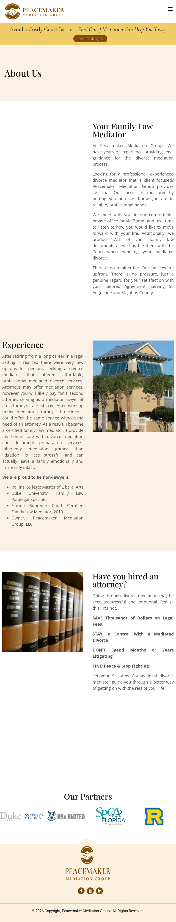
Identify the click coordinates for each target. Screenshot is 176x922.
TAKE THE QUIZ (90, 39)
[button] (5, 816)
